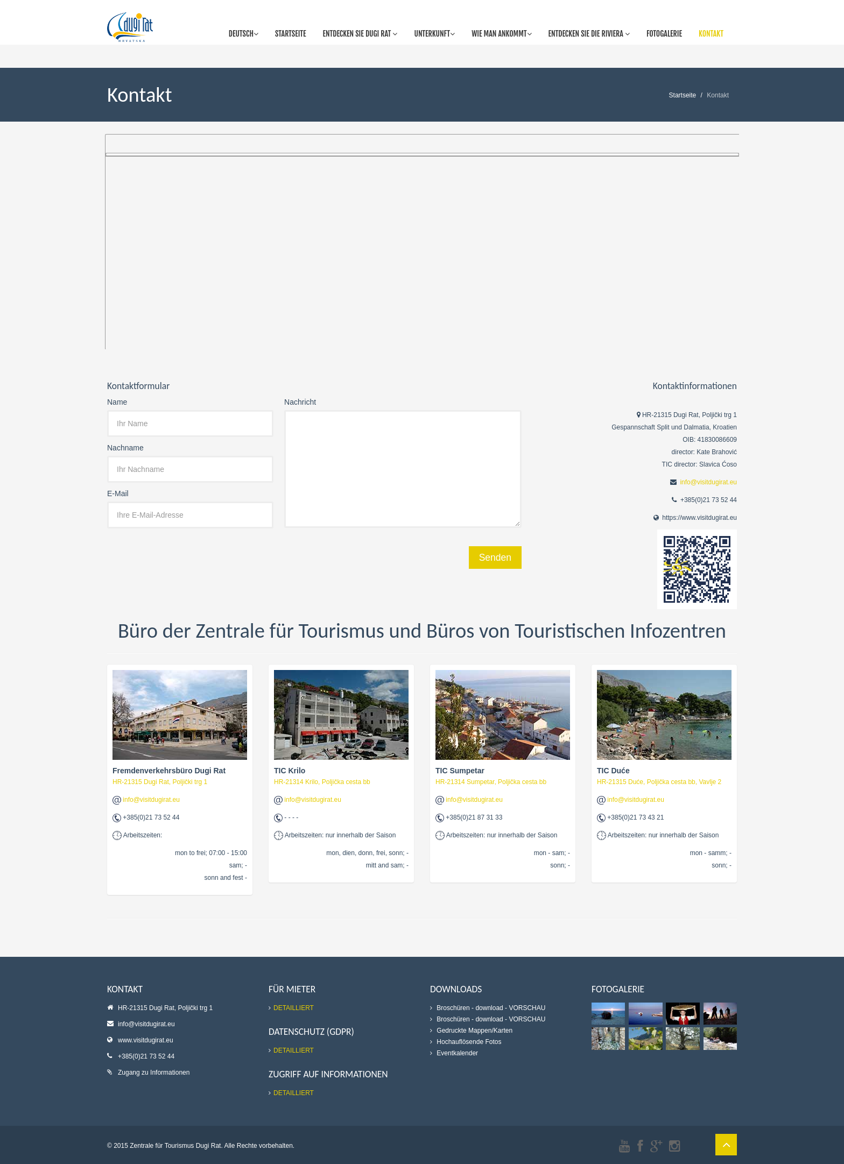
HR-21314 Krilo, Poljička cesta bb (322, 782)
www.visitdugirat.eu (145, 1040)
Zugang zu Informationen (153, 1072)
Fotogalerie (664, 33)
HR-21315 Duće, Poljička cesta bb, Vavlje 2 (659, 782)
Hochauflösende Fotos (468, 1042)
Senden (495, 557)
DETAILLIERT (293, 1008)
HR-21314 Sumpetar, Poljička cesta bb (490, 782)
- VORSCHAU (525, 1008)
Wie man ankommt (501, 33)
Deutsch (243, 33)
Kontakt (711, 33)
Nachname (125, 447)
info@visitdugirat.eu (708, 482)
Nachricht (300, 402)
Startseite (290, 33)
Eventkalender (456, 1053)
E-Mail (118, 493)
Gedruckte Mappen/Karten (473, 1030)
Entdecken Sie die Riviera (589, 33)
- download (487, 1008)
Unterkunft (434, 33)
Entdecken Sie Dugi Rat (360, 33)
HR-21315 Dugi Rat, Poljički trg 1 (159, 782)
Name (117, 402)
